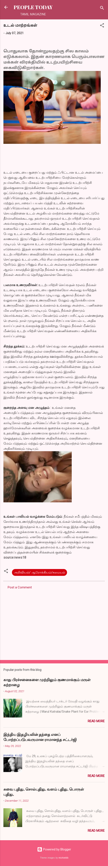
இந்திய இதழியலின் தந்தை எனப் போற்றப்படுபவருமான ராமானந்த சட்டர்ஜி (40, 737)
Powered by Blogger (54, 849)
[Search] (102, 8)
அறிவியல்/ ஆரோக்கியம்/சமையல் (39, 572)
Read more (96, 721)
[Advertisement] (54, 623)
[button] (102, 26)
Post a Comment (20, 587)
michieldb (63, 857)
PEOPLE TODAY (33, 7)
